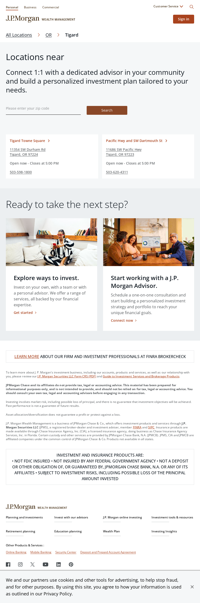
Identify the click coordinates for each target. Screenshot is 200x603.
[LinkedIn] (58, 564)
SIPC (151, 427)
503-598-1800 (21, 172)
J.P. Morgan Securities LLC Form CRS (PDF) (66, 376)
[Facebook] (8, 564)
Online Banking (16, 552)
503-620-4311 (117, 172)
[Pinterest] (71, 564)
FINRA (137, 427)
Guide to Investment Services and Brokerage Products (141, 376)
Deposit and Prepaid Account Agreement (108, 552)
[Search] (191, 6)
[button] (192, 587)
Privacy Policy (58, 594)
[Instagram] (20, 564)
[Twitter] (32, 564)
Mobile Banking (40, 552)
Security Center (65, 552)
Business (30, 7)
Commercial (50, 7)
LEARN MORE (26, 356)
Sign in (183, 19)
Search (107, 110)
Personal (12, 7)
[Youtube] (45, 564)
